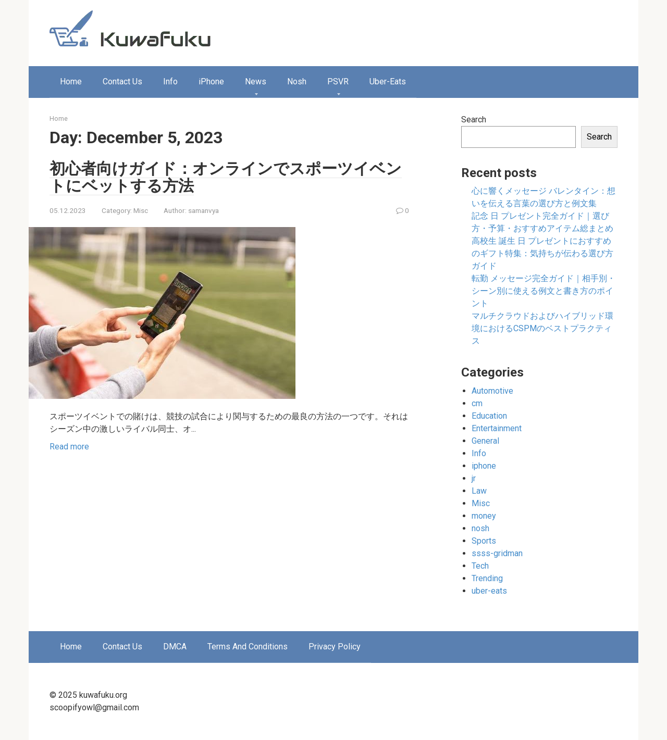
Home (71, 81)
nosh (480, 528)
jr (474, 478)
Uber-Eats (387, 81)
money (484, 516)
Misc (140, 210)
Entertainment (497, 428)
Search (473, 119)
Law (479, 491)
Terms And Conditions (247, 646)
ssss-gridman (497, 553)
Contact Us (122, 81)
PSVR (338, 81)
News (255, 81)
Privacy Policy (334, 646)
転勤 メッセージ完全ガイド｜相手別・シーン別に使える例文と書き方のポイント (543, 290)
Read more (69, 446)
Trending (487, 578)
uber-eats (489, 591)
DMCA (175, 646)
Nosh (296, 81)
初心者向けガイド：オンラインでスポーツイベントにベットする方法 (226, 177)
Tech (480, 566)
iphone (484, 466)
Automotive (492, 391)
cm (477, 403)
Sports (484, 541)
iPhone (211, 81)
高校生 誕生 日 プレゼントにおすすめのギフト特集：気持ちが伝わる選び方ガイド (542, 253)
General (485, 441)
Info (170, 81)
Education (489, 416)
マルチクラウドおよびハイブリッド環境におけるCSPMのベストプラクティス (542, 328)
